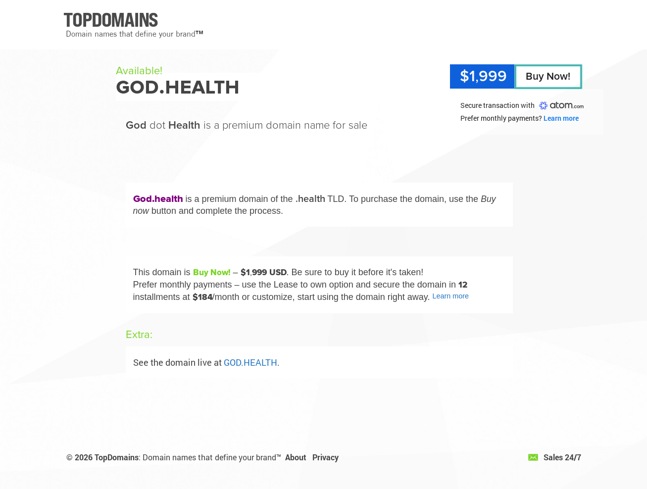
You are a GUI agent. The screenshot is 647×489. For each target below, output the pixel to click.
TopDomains (117, 457)
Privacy (325, 457)
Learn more (561, 118)
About (295, 457)
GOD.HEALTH (250, 362)
